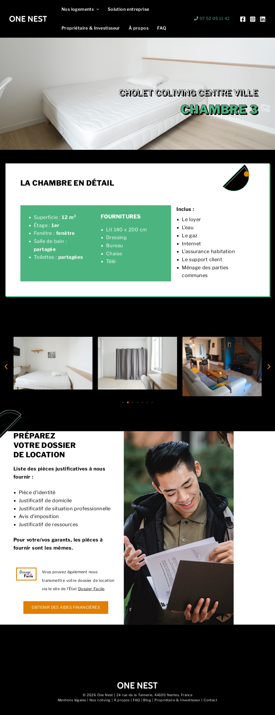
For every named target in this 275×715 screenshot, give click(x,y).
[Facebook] (243, 19)
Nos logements (80, 9)
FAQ (161, 28)
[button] (96, 9)
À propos (139, 28)
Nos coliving (100, 700)
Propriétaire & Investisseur (90, 28)
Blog (147, 700)
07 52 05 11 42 (215, 18)
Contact (210, 700)
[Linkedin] (263, 19)
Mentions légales (72, 700)
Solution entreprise (128, 9)
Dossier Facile (91, 588)
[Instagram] (253, 19)
